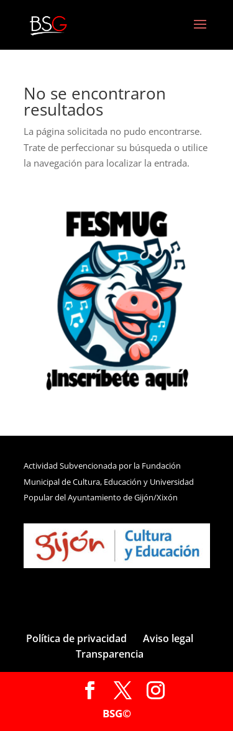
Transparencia (110, 654)
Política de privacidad (76, 638)
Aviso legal (168, 638)
